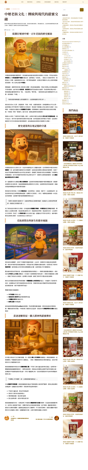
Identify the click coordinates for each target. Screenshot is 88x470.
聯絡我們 (65, 2)
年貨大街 (64, 73)
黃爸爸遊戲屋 (47, 2)
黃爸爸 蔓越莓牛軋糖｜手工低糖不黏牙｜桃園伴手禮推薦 (73, 276)
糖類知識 (64, 87)
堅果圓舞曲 (65, 71)
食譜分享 (64, 102)
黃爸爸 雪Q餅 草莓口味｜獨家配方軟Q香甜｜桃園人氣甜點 (73, 193)
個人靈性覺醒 (65, 47)
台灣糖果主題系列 (66, 63)
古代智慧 (64, 54)
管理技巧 (66, 96)
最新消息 (57, 2)
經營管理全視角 (66, 89)
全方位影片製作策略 (67, 50)
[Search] (83, 2)
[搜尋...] (71, 9)
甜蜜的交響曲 (65, 79)
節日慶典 (64, 84)
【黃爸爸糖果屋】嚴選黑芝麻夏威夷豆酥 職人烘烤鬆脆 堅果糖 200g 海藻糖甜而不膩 (73, 165)
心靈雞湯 (66, 70)
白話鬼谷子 (66, 59)
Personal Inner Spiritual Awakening (70, 41)
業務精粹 (66, 93)
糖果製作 (66, 80)
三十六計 (66, 55)
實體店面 (66, 91)
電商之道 (66, 98)
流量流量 (66, 95)
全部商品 (38, 2)
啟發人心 (64, 68)
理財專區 (64, 77)
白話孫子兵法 (67, 57)
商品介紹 (64, 66)
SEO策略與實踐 (66, 43)
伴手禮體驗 (65, 45)
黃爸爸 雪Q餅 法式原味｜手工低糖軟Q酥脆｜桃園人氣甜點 (73, 221)
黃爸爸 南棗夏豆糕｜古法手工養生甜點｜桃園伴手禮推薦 (73, 137)
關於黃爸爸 (29, 2)
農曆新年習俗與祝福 (69, 86)
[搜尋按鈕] (82, 9)
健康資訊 (64, 48)
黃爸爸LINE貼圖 (66, 103)
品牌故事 (64, 64)
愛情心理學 (65, 75)
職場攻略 (64, 100)
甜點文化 (64, 82)
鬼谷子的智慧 (67, 61)
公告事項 (64, 52)
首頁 (22, 2)
